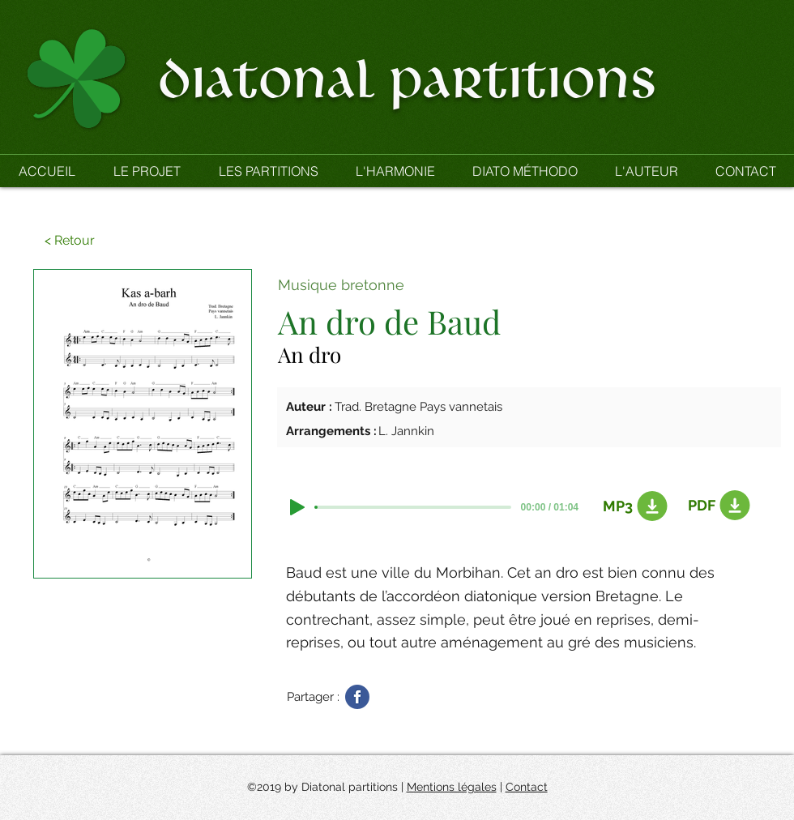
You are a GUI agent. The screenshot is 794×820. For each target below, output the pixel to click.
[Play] (297, 507)
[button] (267, 171)
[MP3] (631, 506)
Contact (527, 786)
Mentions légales (452, 786)
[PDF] (716, 505)
